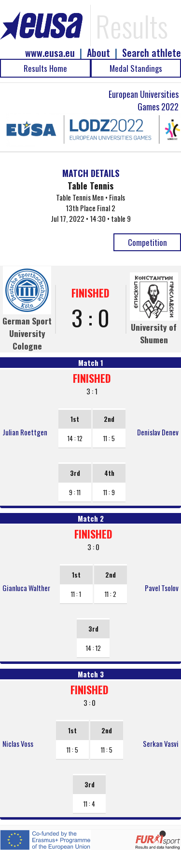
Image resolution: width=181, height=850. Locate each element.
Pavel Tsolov (162, 587)
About (98, 53)
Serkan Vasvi (161, 743)
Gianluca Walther (26, 587)
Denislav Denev (158, 432)
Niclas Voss (17, 743)
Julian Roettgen (24, 432)
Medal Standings (136, 68)
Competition (147, 242)
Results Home (45, 68)
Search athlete (151, 53)
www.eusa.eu (50, 53)
